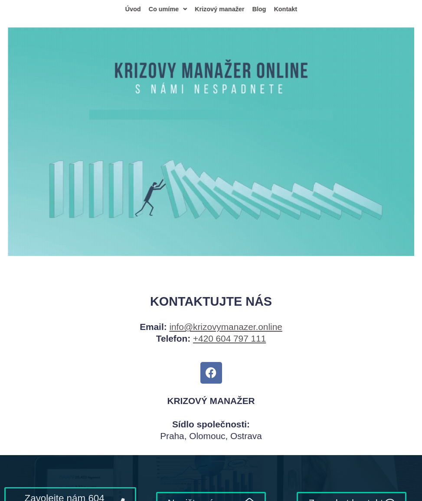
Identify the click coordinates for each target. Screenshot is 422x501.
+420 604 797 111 (229, 338)
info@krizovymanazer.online (225, 327)
